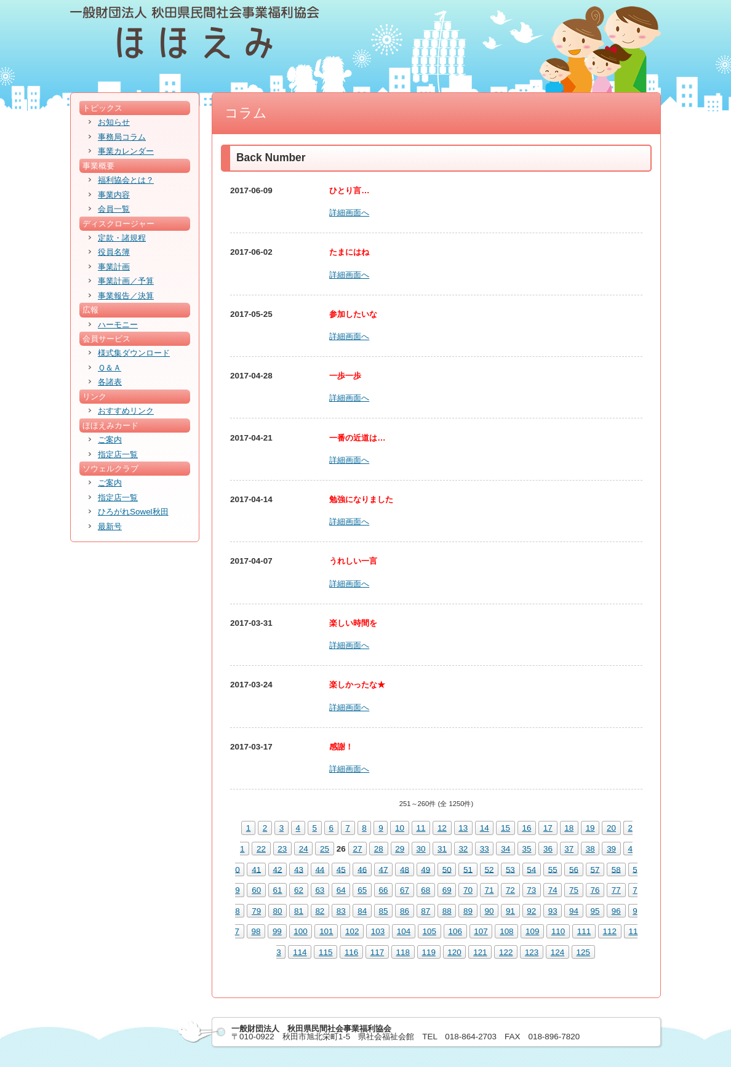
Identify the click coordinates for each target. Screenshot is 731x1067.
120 (454, 952)
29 (399, 848)
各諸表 (110, 381)
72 (510, 890)
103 (378, 931)
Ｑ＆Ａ (109, 367)
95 (594, 911)
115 (325, 952)
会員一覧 (114, 209)
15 (505, 828)
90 (489, 911)
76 (594, 890)
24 (303, 848)
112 (610, 931)
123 (531, 952)
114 (299, 952)
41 (256, 869)
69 (447, 890)
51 (468, 869)
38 (590, 848)
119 (428, 952)
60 (256, 890)
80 (277, 911)
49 (425, 869)
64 (341, 890)
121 (480, 952)
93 (552, 911)
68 (425, 890)
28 (378, 848)
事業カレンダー (126, 151)
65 (362, 890)
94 (573, 911)
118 (403, 952)
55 (552, 869)
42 (277, 869)
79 (256, 911)
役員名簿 (114, 252)
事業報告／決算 (126, 295)
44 (319, 869)
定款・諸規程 (122, 237)
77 (616, 890)
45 (341, 869)
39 (611, 848)
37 (568, 848)
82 (319, 911)
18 (568, 828)
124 (557, 952)
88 (447, 911)
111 (584, 931)
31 (442, 848)
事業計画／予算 (126, 281)
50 (447, 869)
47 (383, 869)
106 (454, 931)
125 (583, 952)
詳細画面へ (349, 212)
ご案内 (110, 439)
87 (425, 911)
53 (510, 869)
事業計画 (114, 266)
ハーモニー (118, 324)
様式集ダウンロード (134, 353)
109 (532, 931)
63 (319, 890)
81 (298, 911)
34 (505, 848)
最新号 (110, 526)
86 (404, 911)
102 (352, 931)
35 (527, 848)
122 (506, 952)
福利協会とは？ (126, 180)
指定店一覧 (118, 454)
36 (548, 848)
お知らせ (114, 122)
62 (298, 890)
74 (552, 890)
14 (484, 828)
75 (573, 890)
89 (468, 911)
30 (421, 848)
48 (404, 869)
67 (404, 890)
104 (403, 931)
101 (326, 931)
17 (548, 828)
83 (341, 911)
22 (261, 848)
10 (399, 828)
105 (429, 931)
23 (282, 848)
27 (357, 848)
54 (531, 869)
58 (616, 869)
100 (300, 931)
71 (489, 890)
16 (526, 828)
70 (468, 890)
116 (351, 952)
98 (256, 931)
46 (362, 869)
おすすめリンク (126, 410)
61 (277, 890)
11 (421, 828)
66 (383, 890)
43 (298, 869)
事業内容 (114, 194)
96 (616, 911)
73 (531, 890)
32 (463, 848)
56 (573, 869)
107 (480, 931)
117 (377, 952)
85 (383, 911)
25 (324, 848)
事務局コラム (122, 137)
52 (489, 869)
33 (484, 848)
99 (277, 931)
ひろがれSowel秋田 (133, 511)
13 (463, 828)
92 (531, 911)
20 (611, 828)
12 (442, 828)
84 (362, 911)
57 (594, 869)
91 (510, 911)
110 (558, 931)
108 (506, 931)
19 (590, 828)
